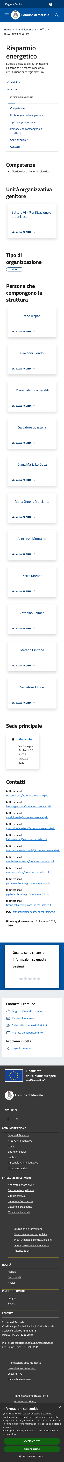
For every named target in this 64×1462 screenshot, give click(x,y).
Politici (12, 1157)
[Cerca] (57, 15)
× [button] (60, 1407)
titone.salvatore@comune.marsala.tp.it (28, 905)
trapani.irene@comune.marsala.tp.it (27, 795)
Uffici (43, 29)
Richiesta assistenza (19, 1379)
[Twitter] (17, 1119)
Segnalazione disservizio (22, 1368)
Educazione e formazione (28, 1229)
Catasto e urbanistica (20, 1207)
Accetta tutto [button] (31, 1441)
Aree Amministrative (20, 1141)
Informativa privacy (25, 1401)
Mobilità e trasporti (19, 1212)
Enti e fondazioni (17, 1151)
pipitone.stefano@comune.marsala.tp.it (29, 894)
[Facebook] (8, 1119)
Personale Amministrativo (23, 1162)
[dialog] (32, 1432)
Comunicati (14, 1277)
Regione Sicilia (13, 4)
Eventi (11, 1303)
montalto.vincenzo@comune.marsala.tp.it (30, 861)
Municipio (25, 739)
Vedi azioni (15, 90)
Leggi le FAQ (15, 1374)
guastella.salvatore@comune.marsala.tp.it (30, 828)
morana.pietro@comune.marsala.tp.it (27, 872)
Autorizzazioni (22, 1251)
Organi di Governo (18, 1135)
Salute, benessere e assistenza (31, 1245)
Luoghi (12, 1298)
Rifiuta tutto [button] (32, 1449)
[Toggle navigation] (7, 15)
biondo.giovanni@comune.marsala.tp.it (28, 806)
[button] (32, 1456)
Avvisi (11, 1283)
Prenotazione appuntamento (24, 1363)
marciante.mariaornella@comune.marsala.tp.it (33, 850)
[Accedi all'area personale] (50, 4)
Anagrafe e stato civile (21, 1185)
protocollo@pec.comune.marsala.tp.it (34, 912)
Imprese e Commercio (20, 1201)
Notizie (12, 1272)
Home (7, 29)
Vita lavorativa (16, 1196)
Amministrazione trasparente (31, 1396)
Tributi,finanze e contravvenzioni (33, 1240)
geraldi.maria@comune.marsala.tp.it (27, 817)
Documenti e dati (18, 1168)
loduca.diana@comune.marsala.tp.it (26, 839)
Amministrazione (26, 29)
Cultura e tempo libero (21, 1190)
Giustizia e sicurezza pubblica (30, 1234)
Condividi (14, 82)
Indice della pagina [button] (21, 97)
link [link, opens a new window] (14, 1434)
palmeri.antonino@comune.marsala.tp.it (29, 883)
